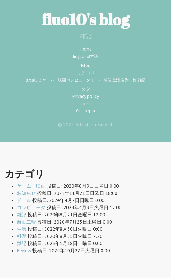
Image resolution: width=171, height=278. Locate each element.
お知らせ (34, 80)
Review (24, 250)
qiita (91, 110)
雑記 (141, 80)
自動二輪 (129, 80)
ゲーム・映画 (54, 80)
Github (81, 110)
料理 (107, 80)
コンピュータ (78, 80)
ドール (97, 80)
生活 (116, 80)
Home (85, 49)
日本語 (92, 56)
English (79, 56)
